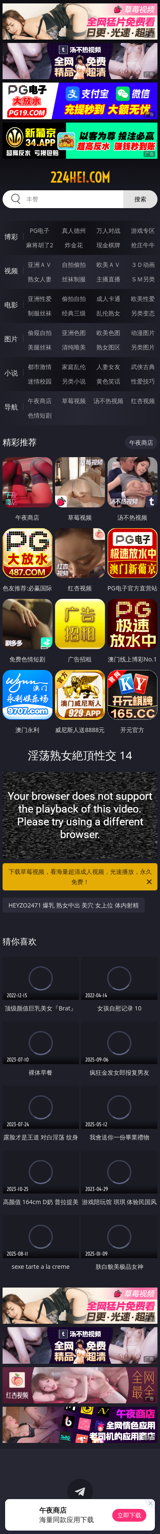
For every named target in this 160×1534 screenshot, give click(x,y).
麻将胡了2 (39, 245)
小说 (11, 373)
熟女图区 (108, 347)
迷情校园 (40, 381)
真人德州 (74, 230)
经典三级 (74, 313)
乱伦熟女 (108, 313)
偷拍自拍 (74, 299)
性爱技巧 (143, 381)
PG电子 (39, 230)
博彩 (11, 236)
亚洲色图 (74, 333)
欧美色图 (108, 333)
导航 (11, 407)
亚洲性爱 (40, 299)
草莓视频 (74, 401)
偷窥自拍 (40, 333)
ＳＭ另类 (143, 279)
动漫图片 (143, 333)
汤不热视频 (108, 401)
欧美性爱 (143, 299)
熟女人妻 (40, 279)
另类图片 (143, 347)
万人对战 (108, 230)
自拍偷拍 (74, 264)
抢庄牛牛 (143, 245)
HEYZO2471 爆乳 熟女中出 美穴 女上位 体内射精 (74, 905)
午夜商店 (40, 401)
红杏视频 (143, 401)
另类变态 (143, 313)
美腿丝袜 (40, 347)
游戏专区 (143, 230)
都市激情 (40, 367)
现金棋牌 (108, 245)
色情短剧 (40, 415)
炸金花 (74, 245)
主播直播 (108, 279)
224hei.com (80, 177)
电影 (11, 304)
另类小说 (74, 381)
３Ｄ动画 (143, 264)
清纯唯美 (74, 347)
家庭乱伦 (74, 367)
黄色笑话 (108, 381)
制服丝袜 (40, 313)
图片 (11, 338)
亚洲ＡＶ (40, 264)
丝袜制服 (74, 279)
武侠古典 (143, 367)
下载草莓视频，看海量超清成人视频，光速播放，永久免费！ (81, 877)
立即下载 (129, 1515)
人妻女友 (108, 367)
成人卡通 (108, 299)
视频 (11, 270)
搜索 (140, 199)
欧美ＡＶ (108, 264)
